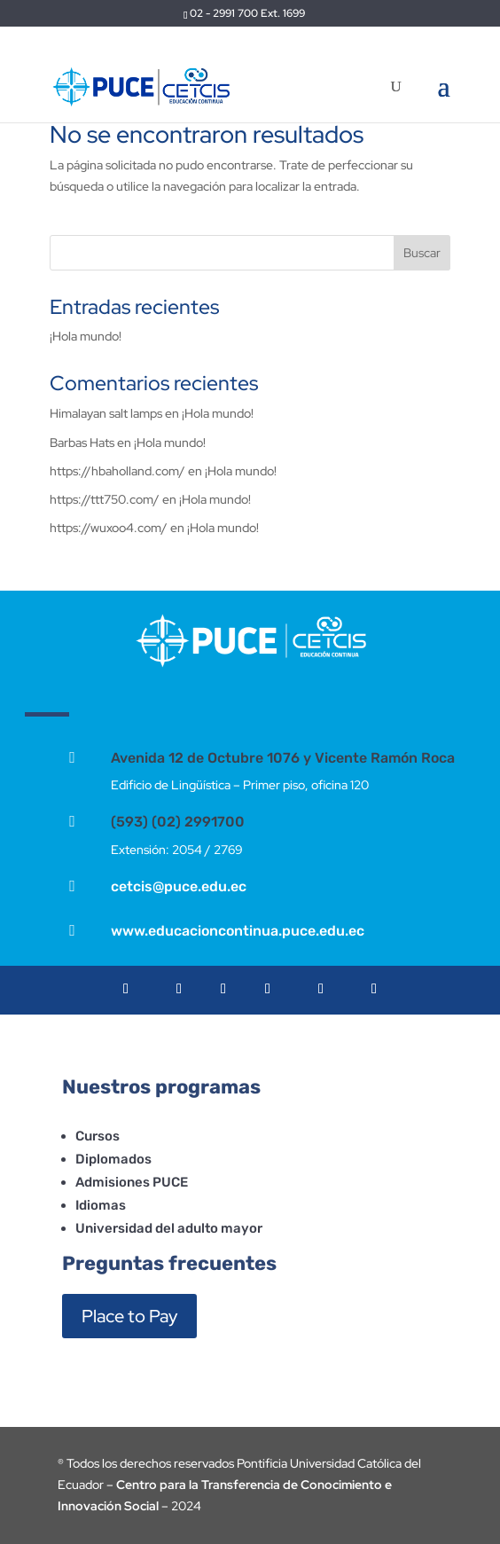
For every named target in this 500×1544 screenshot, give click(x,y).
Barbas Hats (82, 443)
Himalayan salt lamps (106, 413)
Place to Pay (129, 1316)
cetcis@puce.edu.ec (178, 886)
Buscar (422, 253)
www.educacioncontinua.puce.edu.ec (237, 930)
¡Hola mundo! (85, 336)
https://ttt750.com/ (105, 499)
